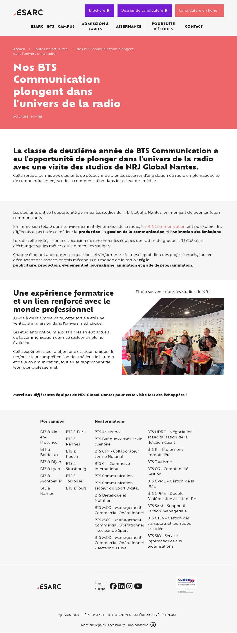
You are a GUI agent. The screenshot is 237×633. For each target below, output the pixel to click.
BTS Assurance (108, 431)
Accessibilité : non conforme (128, 625)
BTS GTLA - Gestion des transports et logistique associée (169, 523)
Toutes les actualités (50, 49)
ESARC (37, 26)
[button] (153, 624)
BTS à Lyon (50, 468)
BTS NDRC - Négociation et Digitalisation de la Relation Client (170, 437)
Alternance (128, 26)
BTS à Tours (76, 488)
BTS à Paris (76, 431)
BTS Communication (166, 226)
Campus (66, 26)
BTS (50, 26)
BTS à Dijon (50, 461)
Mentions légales (93, 625)
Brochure (99, 10)
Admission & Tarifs (95, 26)
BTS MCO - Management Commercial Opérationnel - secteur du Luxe (119, 542)
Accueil (19, 49)
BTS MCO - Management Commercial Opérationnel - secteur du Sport (119, 525)
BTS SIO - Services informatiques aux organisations (164, 540)
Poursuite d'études (163, 26)
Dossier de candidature (144, 10)
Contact (194, 26)
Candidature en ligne (198, 10)
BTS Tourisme (159, 461)
